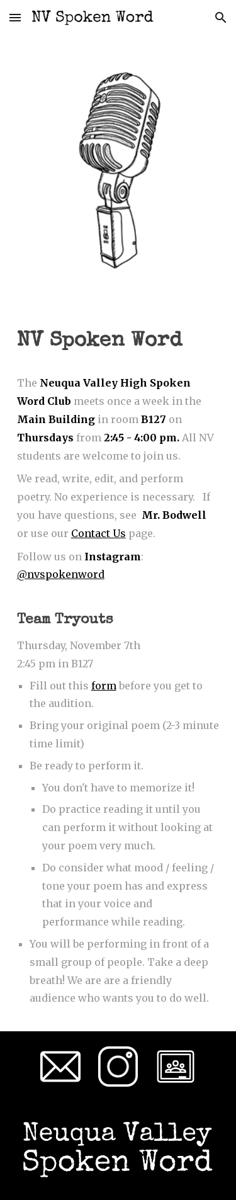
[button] (15, 17)
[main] (118, 342)
